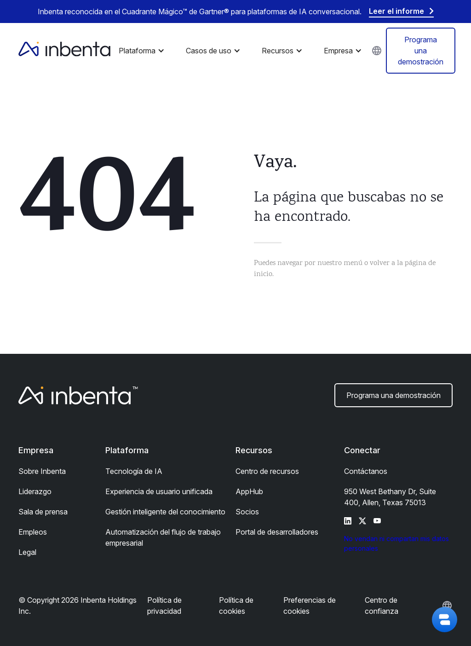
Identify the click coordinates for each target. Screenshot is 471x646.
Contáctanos (365, 471)
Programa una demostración (420, 50)
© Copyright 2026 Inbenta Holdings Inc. (77, 605)
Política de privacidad (164, 605)
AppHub (249, 491)
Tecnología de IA (133, 471)
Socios (247, 511)
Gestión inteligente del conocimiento (165, 511)
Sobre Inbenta (42, 471)
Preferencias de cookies (309, 605)
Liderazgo (35, 491)
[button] (144, 50)
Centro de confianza (381, 605)
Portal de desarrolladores (277, 531)
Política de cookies (236, 605)
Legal (27, 552)
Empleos (32, 531)
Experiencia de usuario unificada (159, 491)
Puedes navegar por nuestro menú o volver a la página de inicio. (345, 269)
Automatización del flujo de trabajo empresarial (163, 537)
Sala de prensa (43, 511)
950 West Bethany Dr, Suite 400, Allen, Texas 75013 (390, 497)
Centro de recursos (267, 471)
